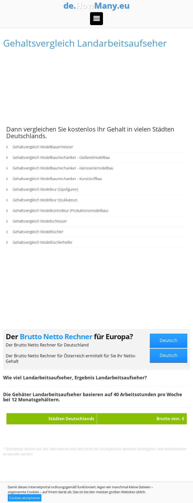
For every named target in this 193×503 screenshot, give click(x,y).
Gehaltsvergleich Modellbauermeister (43, 146)
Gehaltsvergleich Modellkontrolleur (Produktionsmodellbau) (60, 210)
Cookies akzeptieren (24, 497)
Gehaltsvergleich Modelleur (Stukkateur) (45, 199)
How (96, 5)
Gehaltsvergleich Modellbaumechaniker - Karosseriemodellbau (63, 168)
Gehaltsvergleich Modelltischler (38, 231)
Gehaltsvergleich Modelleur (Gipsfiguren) (45, 189)
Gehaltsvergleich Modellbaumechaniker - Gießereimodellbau (61, 157)
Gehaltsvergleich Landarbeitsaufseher (85, 43)
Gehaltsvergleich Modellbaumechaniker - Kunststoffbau (57, 178)
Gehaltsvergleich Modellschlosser (40, 221)
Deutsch (168, 340)
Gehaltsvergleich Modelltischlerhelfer (42, 242)
